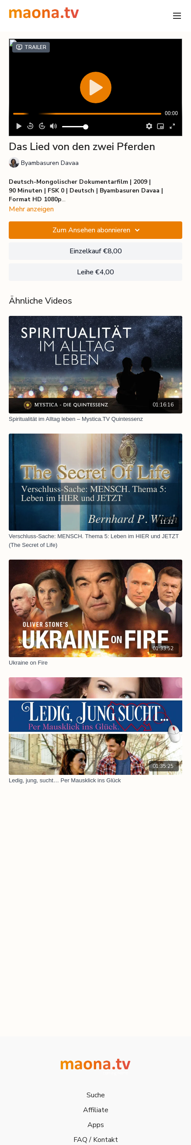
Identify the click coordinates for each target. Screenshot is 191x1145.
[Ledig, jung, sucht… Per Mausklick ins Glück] (95, 780)
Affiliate (95, 1110)
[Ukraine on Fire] (95, 662)
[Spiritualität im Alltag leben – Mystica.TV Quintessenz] (95, 419)
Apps (95, 1125)
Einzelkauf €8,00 (95, 251)
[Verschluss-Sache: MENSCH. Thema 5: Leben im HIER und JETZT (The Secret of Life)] (95, 540)
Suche (96, 1095)
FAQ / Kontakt (95, 1140)
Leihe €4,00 (95, 272)
